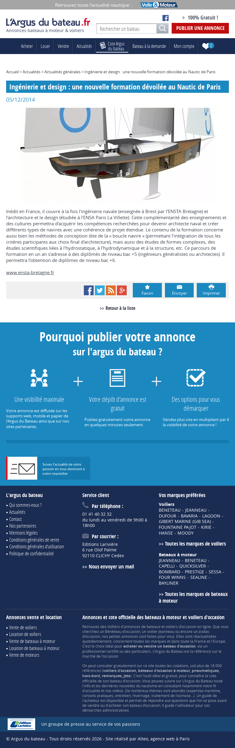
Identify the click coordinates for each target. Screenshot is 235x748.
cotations (180, 665)
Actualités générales (62, 71)
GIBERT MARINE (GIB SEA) (185, 521)
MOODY (185, 533)
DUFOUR (167, 516)
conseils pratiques (97, 695)
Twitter (100, 290)
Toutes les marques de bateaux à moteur (193, 597)
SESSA (215, 572)
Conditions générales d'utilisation (36, 546)
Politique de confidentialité (31, 553)
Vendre (63, 46)
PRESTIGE (194, 572)
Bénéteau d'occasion (122, 631)
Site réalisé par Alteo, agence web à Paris (148, 739)
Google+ (122, 290)
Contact (15, 518)
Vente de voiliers (23, 627)
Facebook (89, 290)
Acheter (27, 46)
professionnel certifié (100, 651)
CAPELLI (167, 566)
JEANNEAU (196, 510)
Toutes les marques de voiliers (195, 543)
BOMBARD (169, 572)
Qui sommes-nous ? (25, 504)
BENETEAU (170, 510)
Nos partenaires (22, 525)
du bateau (112, 46)
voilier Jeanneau (160, 631)
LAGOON (211, 516)
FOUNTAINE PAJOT (177, 527)
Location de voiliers (25, 633)
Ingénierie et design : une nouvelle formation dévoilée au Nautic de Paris (149, 71)
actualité (92, 690)
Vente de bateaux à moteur (32, 641)
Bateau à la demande (149, 46)
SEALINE (198, 577)
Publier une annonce (200, 27)
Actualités (84, 46)
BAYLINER (168, 583)
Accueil (12, 71)
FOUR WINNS (172, 577)
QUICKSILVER (192, 566)
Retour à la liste (120, 308)
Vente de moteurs (24, 654)
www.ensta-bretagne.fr (30, 272)
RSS (111, 290)
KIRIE (206, 527)
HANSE (166, 533)
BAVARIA (189, 516)
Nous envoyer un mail (111, 566)
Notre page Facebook (165, 18)
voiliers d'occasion (181, 626)
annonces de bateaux (142, 626)
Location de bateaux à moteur (34, 648)
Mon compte (184, 46)
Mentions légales (23, 532)
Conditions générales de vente (34, 539)
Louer (45, 46)
